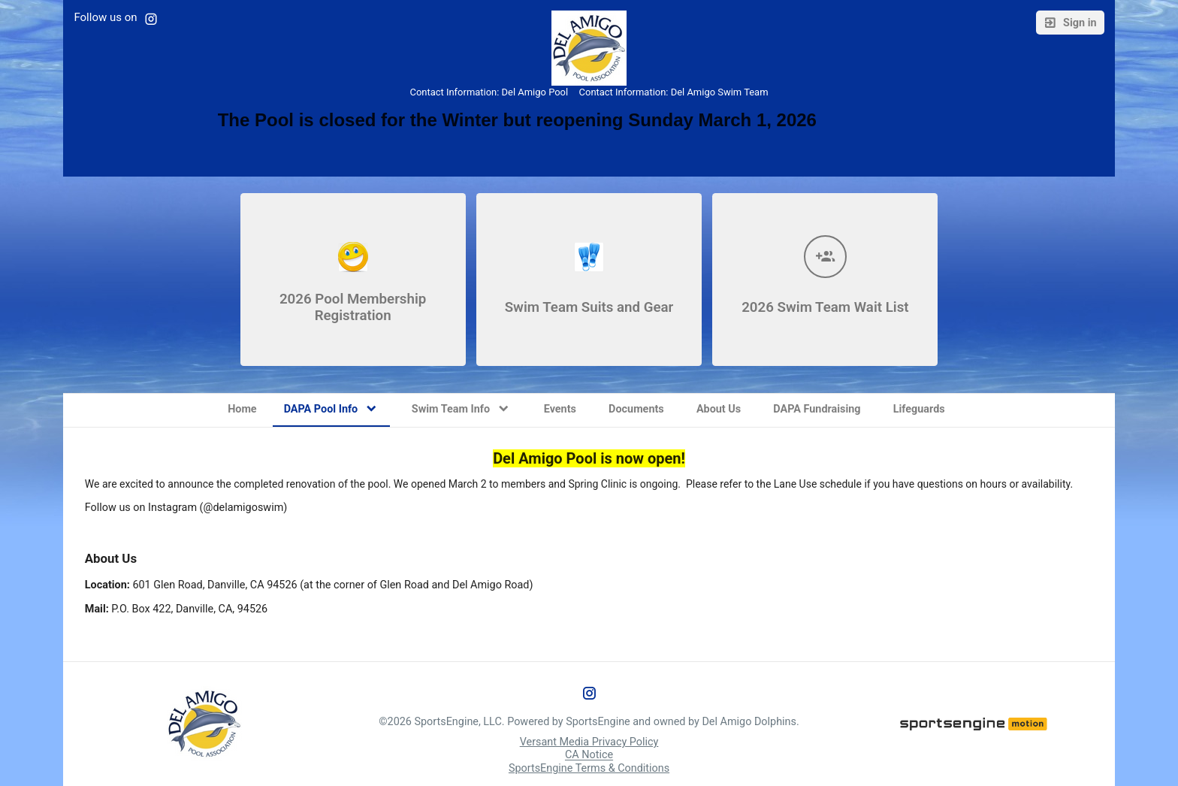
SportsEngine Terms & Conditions (589, 768)
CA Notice (589, 755)
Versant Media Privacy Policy (589, 742)
